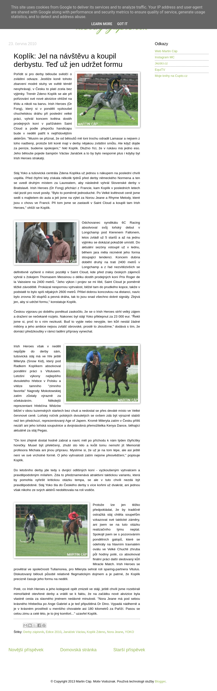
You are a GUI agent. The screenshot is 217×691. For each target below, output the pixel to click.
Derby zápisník (33, 632)
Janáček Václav (74, 632)
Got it (122, 24)
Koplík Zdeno (96, 632)
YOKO (129, 632)
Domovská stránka (78, 649)
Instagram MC (165, 57)
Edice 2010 (53, 632)
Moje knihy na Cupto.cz (171, 76)
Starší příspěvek (129, 649)
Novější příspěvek (26, 649)
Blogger (160, 681)
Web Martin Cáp (166, 51)
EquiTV (160, 69)
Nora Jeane (115, 632)
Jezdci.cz (161, 63)
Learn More (101, 24)
